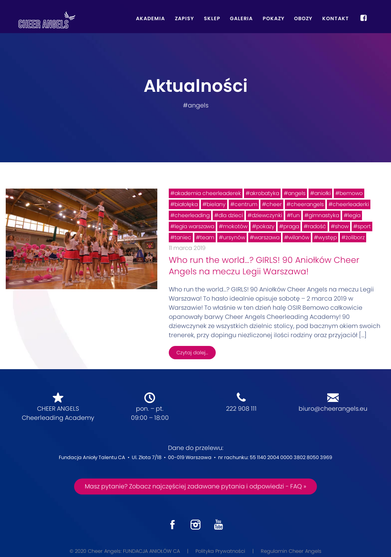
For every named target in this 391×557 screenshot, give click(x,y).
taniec (182, 237)
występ (327, 237)
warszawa (267, 237)
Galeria (241, 18)
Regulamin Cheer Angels (291, 551)
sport (364, 226)
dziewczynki (267, 215)
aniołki (322, 193)
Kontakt (335, 18)
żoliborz (355, 237)
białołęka (186, 204)
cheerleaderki (351, 204)
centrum (245, 204)
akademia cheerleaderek (207, 193)
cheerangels (307, 204)
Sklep (212, 18)
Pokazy (273, 18)
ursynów (234, 237)
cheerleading (192, 215)
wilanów (298, 237)
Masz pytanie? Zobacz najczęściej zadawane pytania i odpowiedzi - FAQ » (195, 486)
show (342, 226)
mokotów (235, 226)
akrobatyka (264, 193)
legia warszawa (194, 226)
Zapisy (184, 18)
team (207, 237)
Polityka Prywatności (220, 551)
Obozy (303, 18)
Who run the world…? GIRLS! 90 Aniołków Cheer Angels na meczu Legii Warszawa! (264, 265)
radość (317, 226)
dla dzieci (230, 215)
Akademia (150, 18)
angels (296, 193)
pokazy (265, 226)
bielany (216, 204)
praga (291, 226)
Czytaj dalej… (192, 352)
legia (354, 215)
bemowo (351, 193)
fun (295, 215)
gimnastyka (324, 215)
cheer (274, 204)
